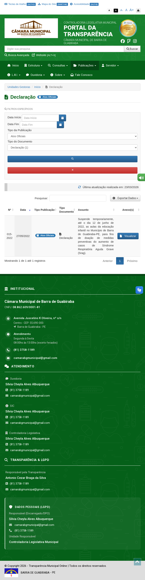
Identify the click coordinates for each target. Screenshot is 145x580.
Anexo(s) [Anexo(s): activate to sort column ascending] (128, 209)
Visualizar (128, 236)
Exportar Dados (125, 198)
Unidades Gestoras (19, 86)
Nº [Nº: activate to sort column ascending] (9, 209)
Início (13, 65)
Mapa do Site (53, 4)
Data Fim (13, 124)
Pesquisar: (70, 198)
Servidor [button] (110, 65)
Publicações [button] (84, 65)
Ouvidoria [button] (35, 75)
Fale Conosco (82, 75)
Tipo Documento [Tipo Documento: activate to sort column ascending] (66, 209)
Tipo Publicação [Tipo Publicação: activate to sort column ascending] (44, 209)
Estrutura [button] (33, 65)
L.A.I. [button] (13, 75)
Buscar (132, 48)
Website (44, 55)
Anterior (108, 260)
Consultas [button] (58, 65)
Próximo (132, 260)
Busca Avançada (17, 55)
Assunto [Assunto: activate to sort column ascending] (83, 209)
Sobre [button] (57, 75)
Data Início (14, 117)
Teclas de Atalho (20, 4)
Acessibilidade (84, 4)
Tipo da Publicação (20, 130)
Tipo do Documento (20, 141)
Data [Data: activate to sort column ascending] (23, 209)
